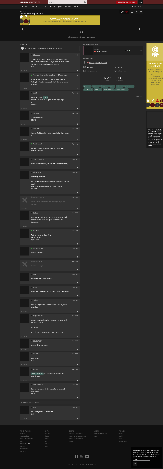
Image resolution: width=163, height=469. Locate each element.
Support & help (24, 436)
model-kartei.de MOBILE (76, 438)
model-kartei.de (79, 464)
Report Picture (139, 96)
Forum (52, 7)
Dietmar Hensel (38, 248)
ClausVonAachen (38, 159)
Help (139, 6)
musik (98, 89)
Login (140, 2)
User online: (25, 443)
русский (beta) (123, 441)
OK (135, 463)
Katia (34, 274)
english (121, 436)
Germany (92, 63)
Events (68, 7)
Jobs (60, 7)
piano (96, 86)
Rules (21, 441)
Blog (76, 7)
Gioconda (36, 230)
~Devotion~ (36, 128)
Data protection (24, 448)
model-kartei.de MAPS (76, 433)
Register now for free (126, 2)
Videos (43, 7)
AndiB (35, 93)
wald (120, 86)
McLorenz (36, 354)
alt (112, 86)
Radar (46, 446)
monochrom (109, 89)
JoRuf (34, 407)
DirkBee (25, 14)
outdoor (129, 86)
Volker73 (35, 213)
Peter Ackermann (37, 374)
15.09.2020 (90, 67)
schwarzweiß (121, 89)
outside (23, 11)
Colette (45, 97)
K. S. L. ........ (36, 55)
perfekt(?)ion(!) (37, 341)
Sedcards (24, 7)
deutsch (121, 433)
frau (87, 86)
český (120, 438)
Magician (36, 113)
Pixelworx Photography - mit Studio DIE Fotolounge (50, 75)
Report (25, 70)
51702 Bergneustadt (101, 63)
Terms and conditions (26, 438)
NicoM (35, 287)
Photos (34, 7)
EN (135, 6)
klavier (104, 86)
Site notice (23, 451)
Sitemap (22, 446)
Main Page (23, 433)
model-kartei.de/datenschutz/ (141, 460)
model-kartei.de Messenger (77, 436)
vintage (88, 89)
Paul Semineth (37, 144)
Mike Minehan (37, 172)
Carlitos (35, 300)
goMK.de (71, 441)
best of (41, 14)
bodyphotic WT (38, 316)
